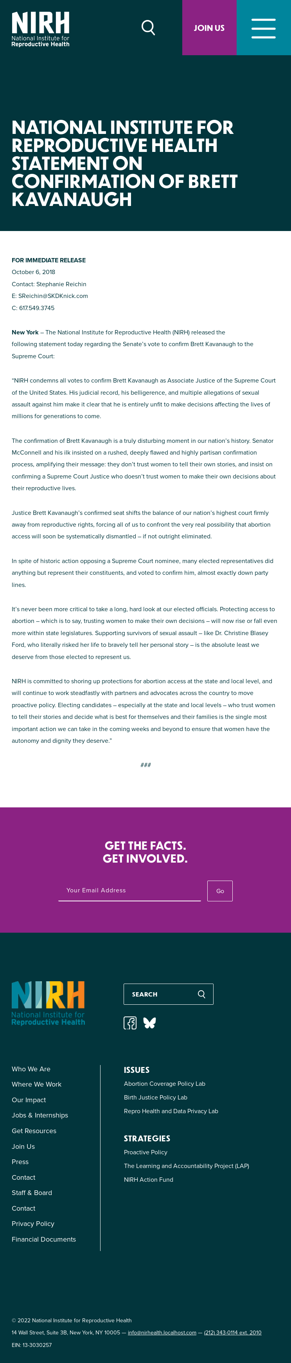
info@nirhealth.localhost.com (162, 1333)
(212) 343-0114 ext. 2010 (233, 1333)
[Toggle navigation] (264, 27)
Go (220, 890)
